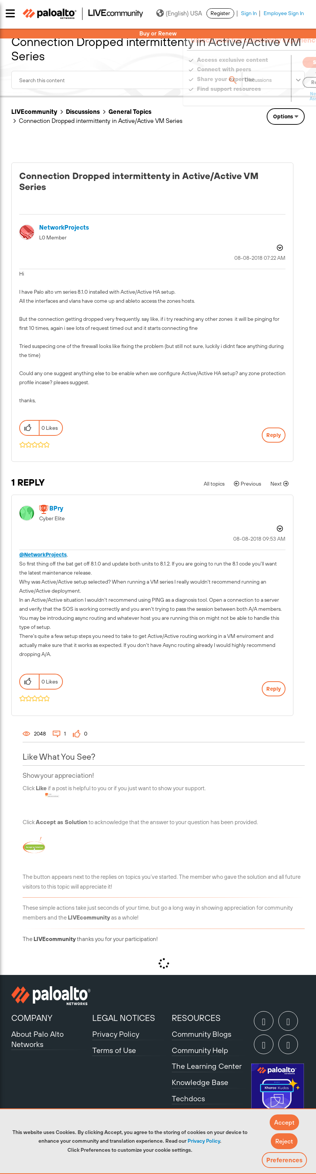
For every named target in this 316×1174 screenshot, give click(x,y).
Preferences (284, 1160)
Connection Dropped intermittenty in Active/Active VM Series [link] (100, 120)
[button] (284, 1122)
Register (220, 13)
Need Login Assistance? (271, 96)
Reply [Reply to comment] (273, 689)
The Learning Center (207, 1066)
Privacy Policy (204, 1141)
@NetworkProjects (43, 555)
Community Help (200, 1050)
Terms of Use (114, 1050)
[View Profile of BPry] (56, 508)
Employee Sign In (284, 13)
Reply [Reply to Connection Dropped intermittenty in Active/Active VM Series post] (273, 435)
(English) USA (179, 13)
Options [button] (283, 116)
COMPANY (31, 1018)
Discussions (83, 111)
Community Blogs (201, 1034)
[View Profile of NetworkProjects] (64, 227)
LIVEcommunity (34, 111)
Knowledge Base (200, 1082)
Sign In (249, 13)
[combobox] (126, 80)
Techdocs (188, 1098)
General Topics (129, 111)
